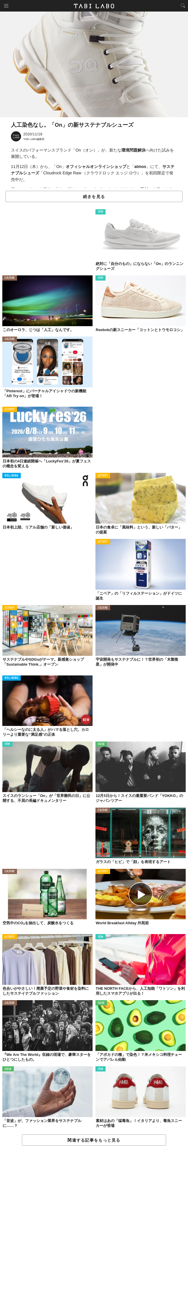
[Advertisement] (94, 1226)
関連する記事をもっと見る (93, 1140)
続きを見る (94, 196)
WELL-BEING (11, 475)
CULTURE (10, 278)
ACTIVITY (10, 409)
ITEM (100, 212)
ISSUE (101, 744)
